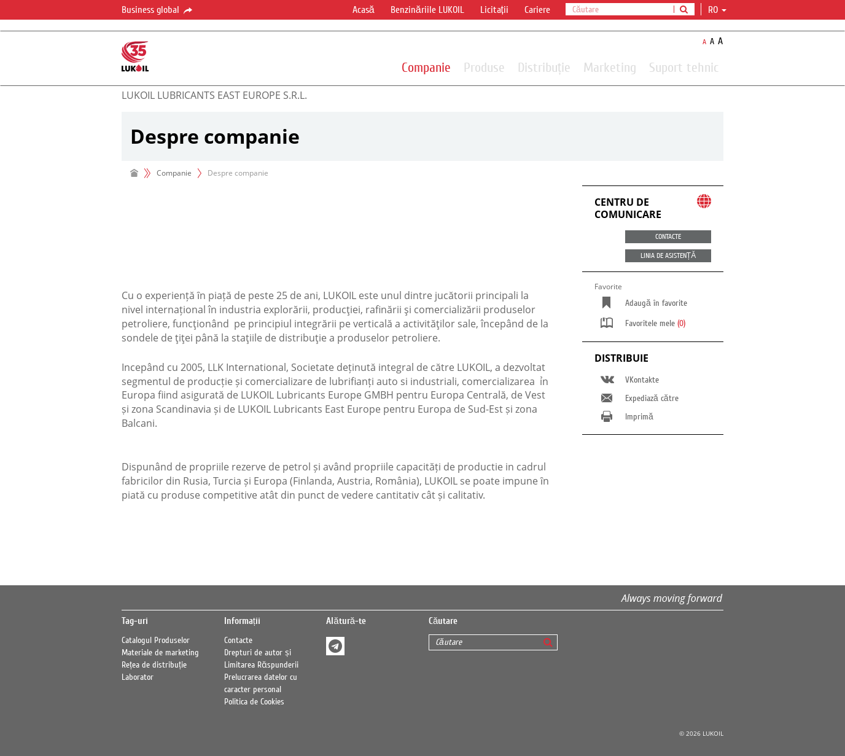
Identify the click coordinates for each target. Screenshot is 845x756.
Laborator (138, 677)
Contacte (238, 640)
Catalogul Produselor (156, 640)
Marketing (609, 67)
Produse (484, 67)
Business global (158, 10)
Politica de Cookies (254, 702)
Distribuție (544, 67)
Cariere (537, 9)
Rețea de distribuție (154, 665)
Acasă (363, 9)
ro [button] (717, 9)
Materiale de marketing (160, 653)
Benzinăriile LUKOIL (427, 9)
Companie (426, 67)
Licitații (494, 9)
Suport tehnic (683, 67)
